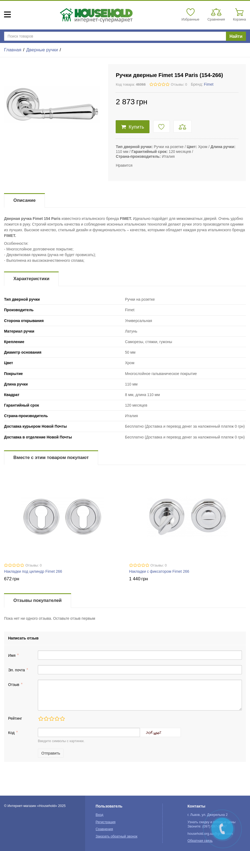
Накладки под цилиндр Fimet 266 (33, 571)
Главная (12, 49)
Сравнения (104, 829)
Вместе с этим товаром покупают (51, 457)
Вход (100, 815)
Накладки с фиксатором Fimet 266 (159, 571)
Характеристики (31, 278)
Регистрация (106, 822)
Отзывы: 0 (179, 84)
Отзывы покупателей (38, 600)
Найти (235, 36)
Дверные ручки (42, 49)
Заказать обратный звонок (117, 836)
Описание (25, 200)
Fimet (209, 84)
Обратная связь (200, 841)
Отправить (50, 753)
